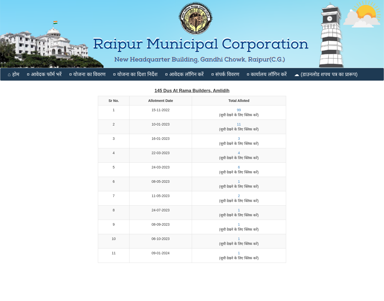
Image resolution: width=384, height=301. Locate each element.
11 (239, 124)
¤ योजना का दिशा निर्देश (135, 74)
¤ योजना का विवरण (87, 74)
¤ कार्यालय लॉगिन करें (267, 74)
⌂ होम (13, 74)
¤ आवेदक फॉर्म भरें (44, 74)
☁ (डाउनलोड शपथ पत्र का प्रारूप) (325, 74)
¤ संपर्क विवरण (225, 74)
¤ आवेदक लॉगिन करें (184, 74)
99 (239, 110)
